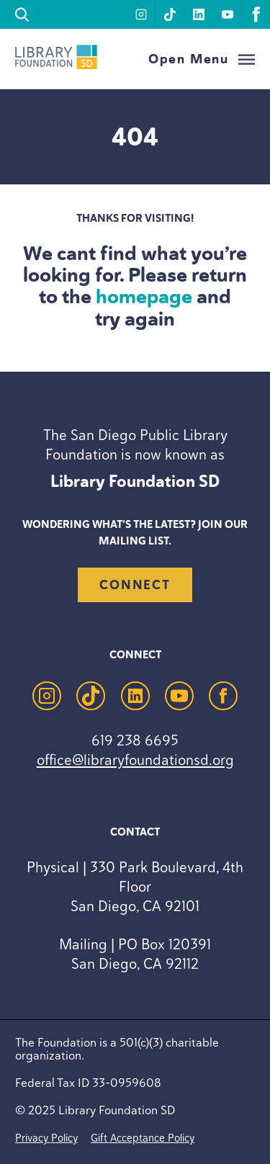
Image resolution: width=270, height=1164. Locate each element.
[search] (22, 14)
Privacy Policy (46, 1138)
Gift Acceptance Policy (142, 1138)
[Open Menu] (201, 59)
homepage (144, 296)
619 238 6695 (135, 740)
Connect (134, 585)
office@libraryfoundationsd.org (135, 759)
